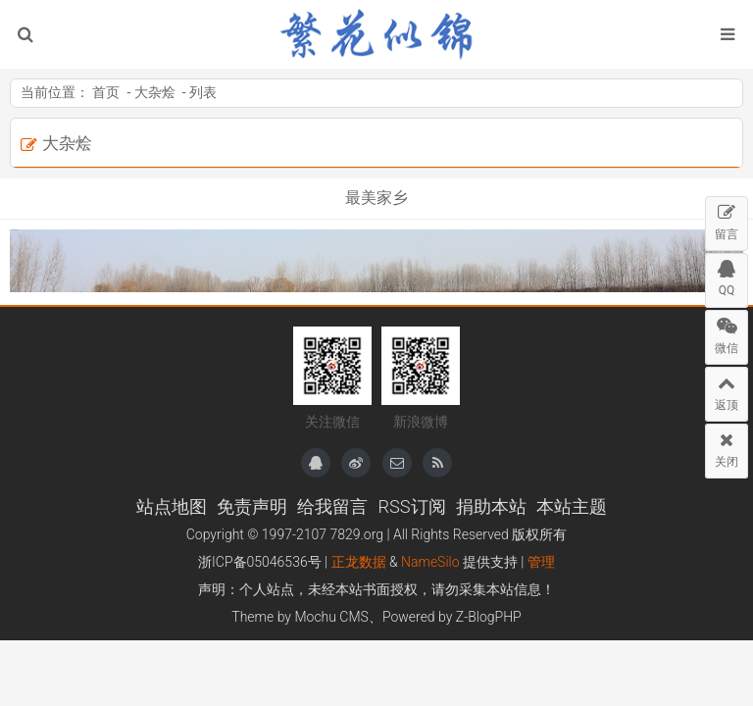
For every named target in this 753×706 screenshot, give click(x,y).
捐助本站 (491, 506)
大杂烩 (155, 92)
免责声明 (252, 506)
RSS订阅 (411, 506)
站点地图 (171, 506)
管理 (541, 562)
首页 (106, 92)
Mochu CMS (331, 617)
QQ (726, 275)
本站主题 (571, 506)
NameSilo (430, 562)
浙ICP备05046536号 (260, 562)
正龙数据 (358, 562)
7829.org (356, 534)
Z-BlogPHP (489, 617)
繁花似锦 (376, 34)
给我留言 (332, 506)
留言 (726, 219)
